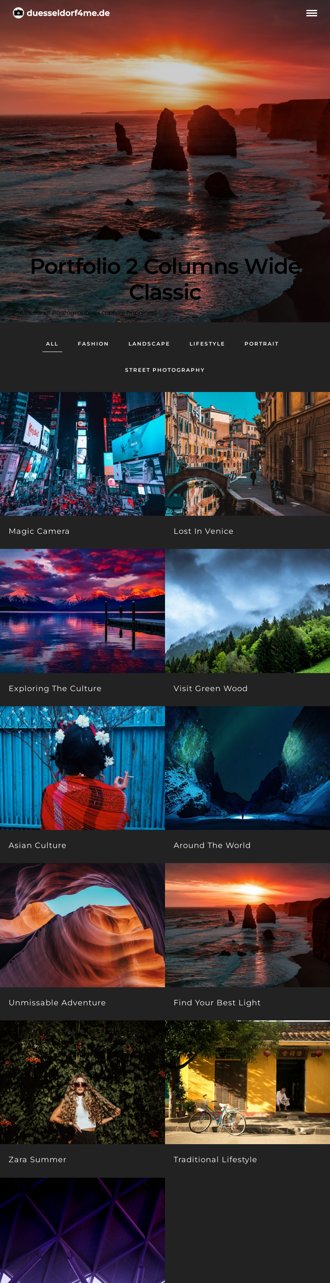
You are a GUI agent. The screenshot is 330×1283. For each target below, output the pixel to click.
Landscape (149, 343)
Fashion (93, 343)
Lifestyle (207, 343)
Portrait (261, 343)
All (52, 343)
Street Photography (165, 370)
